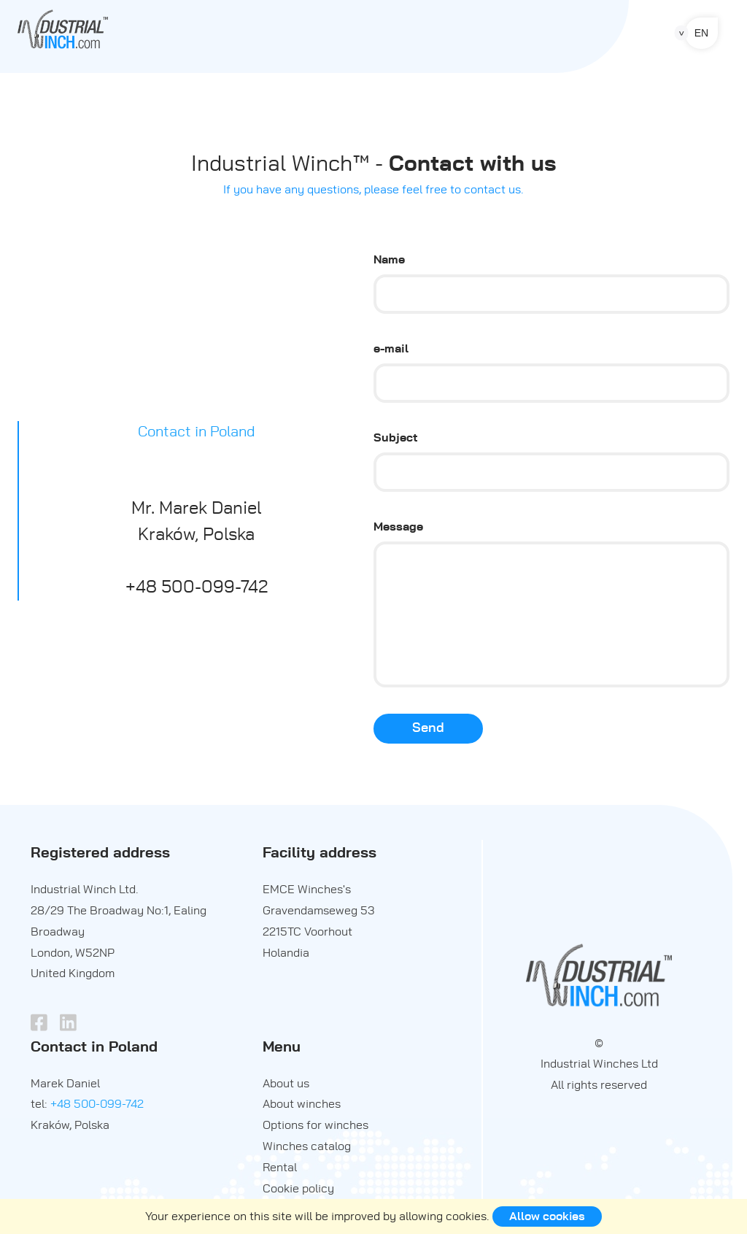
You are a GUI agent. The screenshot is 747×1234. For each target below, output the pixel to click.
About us (286, 1084)
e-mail (391, 349)
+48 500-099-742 (97, 1104)
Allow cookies (547, 1216)
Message (398, 527)
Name (389, 260)
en (701, 33)
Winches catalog (307, 1146)
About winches (302, 1104)
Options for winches (315, 1125)
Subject (396, 438)
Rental (280, 1167)
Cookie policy (298, 1189)
